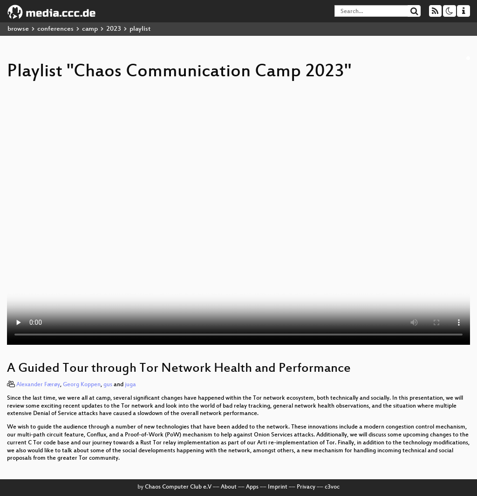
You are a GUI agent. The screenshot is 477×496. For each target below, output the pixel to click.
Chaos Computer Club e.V (178, 487)
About (229, 487)
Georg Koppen (82, 385)
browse (18, 29)
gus (107, 385)
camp (90, 29)
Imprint (277, 487)
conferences (55, 29)
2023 (113, 29)
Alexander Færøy (38, 385)
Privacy (306, 487)
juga (130, 385)
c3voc (332, 487)
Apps (252, 487)
